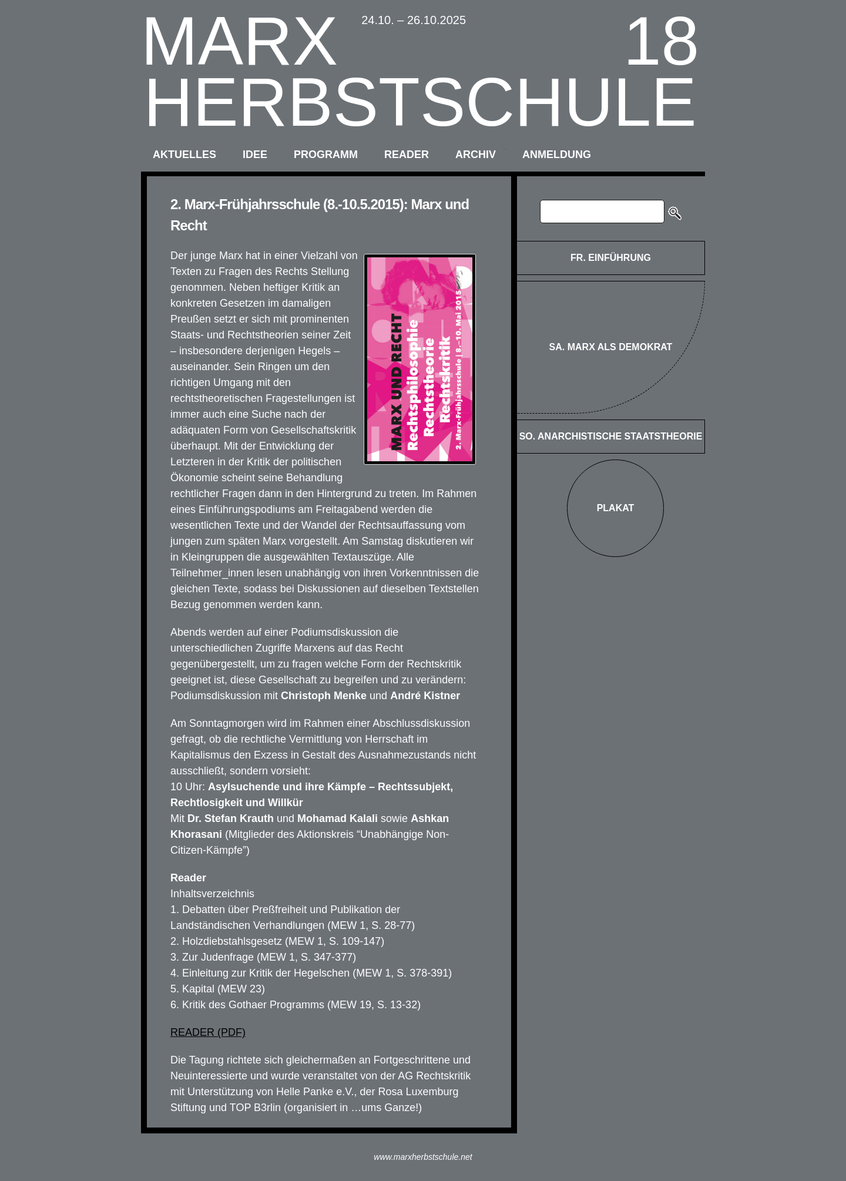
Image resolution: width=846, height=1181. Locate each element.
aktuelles (184, 154)
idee (255, 154)
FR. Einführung (610, 258)
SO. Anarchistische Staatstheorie (611, 436)
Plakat (615, 508)
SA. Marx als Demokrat (611, 347)
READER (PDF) (208, 1032)
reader (406, 154)
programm (326, 154)
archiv (475, 154)
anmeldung (556, 154)
